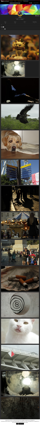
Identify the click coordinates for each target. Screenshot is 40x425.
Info (1, 24)
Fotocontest (5, 1)
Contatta (37, 15)
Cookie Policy (21, 423)
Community (25, 1)
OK (17, 423)
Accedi (30, 2)
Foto (15, 1)
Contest (11, 1)
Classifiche (20, 1)
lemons (22, 19)
